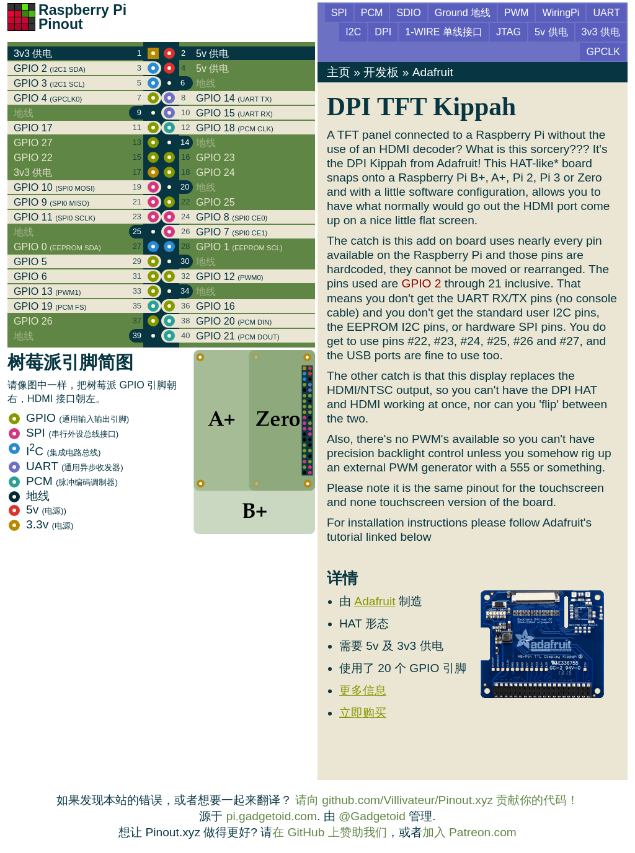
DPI (383, 31)
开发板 (381, 72)
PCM (63, 481)
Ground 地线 (463, 12)
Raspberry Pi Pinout (82, 17)
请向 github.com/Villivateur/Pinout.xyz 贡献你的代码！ (437, 800)
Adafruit (432, 72)
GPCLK (603, 51)
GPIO (69, 417)
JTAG (508, 31)
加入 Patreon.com (469, 832)
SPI (63, 432)
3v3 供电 (601, 31)
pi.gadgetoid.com (271, 816)
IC (54, 451)
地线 (29, 495)
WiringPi (560, 12)
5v (37, 509)
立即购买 (362, 712)
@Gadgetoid (372, 816)
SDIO (408, 12)
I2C (353, 31)
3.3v (41, 524)
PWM (516, 12)
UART (66, 466)
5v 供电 (551, 31)
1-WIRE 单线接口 (443, 31)
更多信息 (362, 690)
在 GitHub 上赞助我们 (329, 832)
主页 (338, 72)
